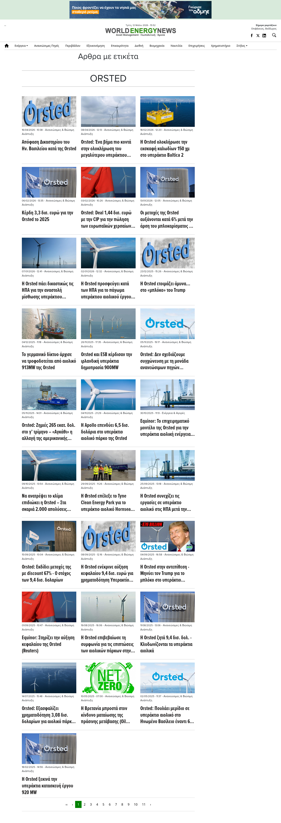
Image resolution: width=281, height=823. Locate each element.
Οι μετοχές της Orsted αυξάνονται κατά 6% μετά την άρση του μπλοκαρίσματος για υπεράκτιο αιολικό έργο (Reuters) (167, 220)
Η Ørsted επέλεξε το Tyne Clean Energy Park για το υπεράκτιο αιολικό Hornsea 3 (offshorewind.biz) (107, 503)
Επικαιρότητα (120, 45)
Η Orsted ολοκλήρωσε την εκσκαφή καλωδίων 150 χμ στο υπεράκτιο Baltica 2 (164, 149)
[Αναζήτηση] (273, 35)
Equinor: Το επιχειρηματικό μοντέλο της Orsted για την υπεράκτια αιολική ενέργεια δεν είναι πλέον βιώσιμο (165, 428)
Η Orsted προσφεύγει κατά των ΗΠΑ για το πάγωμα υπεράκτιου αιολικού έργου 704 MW (106, 291)
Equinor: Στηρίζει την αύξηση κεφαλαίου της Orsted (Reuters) (48, 645)
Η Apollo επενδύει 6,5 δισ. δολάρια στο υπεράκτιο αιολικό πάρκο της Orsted (105, 432)
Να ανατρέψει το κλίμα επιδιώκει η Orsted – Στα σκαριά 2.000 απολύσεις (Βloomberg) (44, 503)
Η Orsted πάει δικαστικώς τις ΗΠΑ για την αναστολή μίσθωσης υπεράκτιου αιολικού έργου (48, 291)
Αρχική (8, 45)
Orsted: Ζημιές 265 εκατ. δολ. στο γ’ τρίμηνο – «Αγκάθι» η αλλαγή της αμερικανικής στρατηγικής (48, 432)
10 (135, 804)
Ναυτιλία (176, 45)
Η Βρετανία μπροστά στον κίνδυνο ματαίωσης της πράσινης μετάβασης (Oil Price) (104, 715)
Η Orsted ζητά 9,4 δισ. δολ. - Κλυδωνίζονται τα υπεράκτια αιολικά (166, 645)
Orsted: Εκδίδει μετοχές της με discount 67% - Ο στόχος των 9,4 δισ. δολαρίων (46, 574)
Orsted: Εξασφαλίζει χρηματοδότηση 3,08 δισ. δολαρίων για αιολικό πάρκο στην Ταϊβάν (48, 715)
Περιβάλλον (72, 45)
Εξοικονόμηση (95, 45)
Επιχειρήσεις (197, 45)
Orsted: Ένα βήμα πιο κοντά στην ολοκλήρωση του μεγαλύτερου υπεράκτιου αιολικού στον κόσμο (106, 149)
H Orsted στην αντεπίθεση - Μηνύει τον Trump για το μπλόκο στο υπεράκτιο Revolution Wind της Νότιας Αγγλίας (165, 574)
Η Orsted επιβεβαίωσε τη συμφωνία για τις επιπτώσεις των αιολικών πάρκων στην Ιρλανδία (107, 645)
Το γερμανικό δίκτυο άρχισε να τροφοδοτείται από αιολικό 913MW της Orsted (49, 361)
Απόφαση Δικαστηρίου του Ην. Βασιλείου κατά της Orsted (49, 145)
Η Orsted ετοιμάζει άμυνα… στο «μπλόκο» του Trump (165, 287)
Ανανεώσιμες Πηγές (46, 45)
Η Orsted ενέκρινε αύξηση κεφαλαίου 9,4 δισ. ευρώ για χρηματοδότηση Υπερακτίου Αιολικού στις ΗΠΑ (107, 574)
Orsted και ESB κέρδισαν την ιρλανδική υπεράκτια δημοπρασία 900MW (106, 361)
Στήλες (241, 45)
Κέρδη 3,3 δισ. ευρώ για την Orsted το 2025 (47, 216)
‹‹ (67, 804)
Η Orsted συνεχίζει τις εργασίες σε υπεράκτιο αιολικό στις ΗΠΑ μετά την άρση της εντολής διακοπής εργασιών (165, 503)
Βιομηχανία (157, 45)
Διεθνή (139, 45)
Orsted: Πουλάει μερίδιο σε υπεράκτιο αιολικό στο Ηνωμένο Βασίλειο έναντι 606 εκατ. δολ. (167, 715)
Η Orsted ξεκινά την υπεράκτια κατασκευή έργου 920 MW (47, 786)
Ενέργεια (20, 45)
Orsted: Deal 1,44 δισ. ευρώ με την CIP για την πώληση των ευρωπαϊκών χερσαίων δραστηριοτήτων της (106, 220)
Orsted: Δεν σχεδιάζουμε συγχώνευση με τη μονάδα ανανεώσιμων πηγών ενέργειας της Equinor (164, 361)
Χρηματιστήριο (220, 45)
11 (144, 804)
